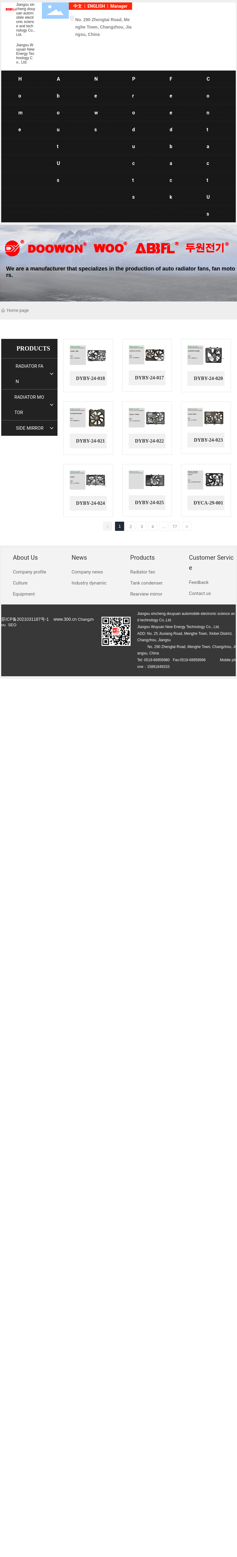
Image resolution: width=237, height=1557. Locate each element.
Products (142, 557)
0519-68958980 (157, 660)
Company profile (29, 572)
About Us (25, 557)
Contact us (200, 593)
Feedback (199, 582)
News (79, 557)
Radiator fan (142, 572)
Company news (87, 572)
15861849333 (158, 667)
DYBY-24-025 (149, 502)
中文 (77, 6)
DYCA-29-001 (208, 502)
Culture (20, 583)
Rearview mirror (146, 594)
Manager (119, 6)
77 (174, 526)
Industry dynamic (89, 583)
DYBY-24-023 (208, 440)
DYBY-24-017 (149, 377)
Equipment (24, 594)
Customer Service (211, 562)
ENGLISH (96, 6)
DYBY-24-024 (90, 503)
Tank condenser (146, 583)
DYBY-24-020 (208, 378)
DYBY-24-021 (90, 440)
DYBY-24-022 (149, 440)
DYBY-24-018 (90, 378)
